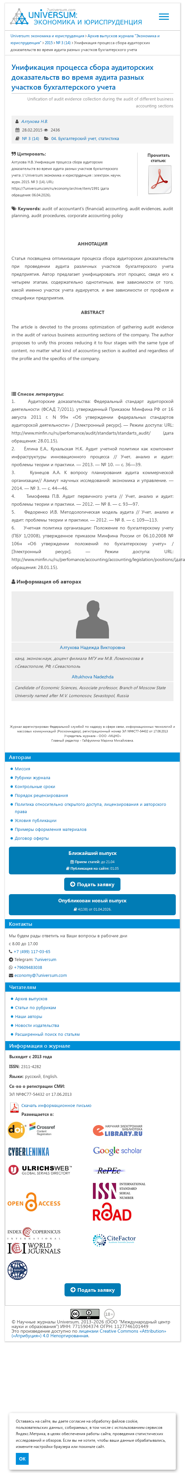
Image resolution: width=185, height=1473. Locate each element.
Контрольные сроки (35, 786)
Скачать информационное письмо (56, 1105)
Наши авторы (28, 1016)
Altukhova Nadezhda (93, 676)
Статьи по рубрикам (35, 1007)
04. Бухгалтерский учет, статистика (85, 138)
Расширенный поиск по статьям (47, 1034)
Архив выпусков (31, 998)
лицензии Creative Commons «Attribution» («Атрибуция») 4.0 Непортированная (89, 1333)
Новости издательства (37, 1025)
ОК (22, 1458)
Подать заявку (92, 884)
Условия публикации (36, 820)
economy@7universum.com (38, 975)
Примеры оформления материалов (51, 829)
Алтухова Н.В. (34, 121)
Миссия (22, 768)
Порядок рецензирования (41, 795)
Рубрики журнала (32, 777)
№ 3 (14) (30, 138)
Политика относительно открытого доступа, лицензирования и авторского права (90, 807)
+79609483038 (25, 967)
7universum (32, 959)
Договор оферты (32, 838)
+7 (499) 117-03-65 (29, 951)
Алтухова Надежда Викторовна (92, 647)
